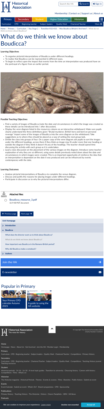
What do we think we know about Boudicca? (23, 240)
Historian (79, 19)
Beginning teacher (29, 24)
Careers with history (87, 371)
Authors (7, 254)
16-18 (24, 371)
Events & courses (50, 380)
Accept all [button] (91, 405)
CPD (16, 24)
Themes (39, 380)
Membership (61, 13)
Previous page (9, 214)
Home (3, 29)
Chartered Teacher (78, 24)
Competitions (76, 354)
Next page (26, 214)
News (13, 347)
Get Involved (30, 347)
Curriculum (6, 24)
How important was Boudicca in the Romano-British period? (30, 244)
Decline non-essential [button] (70, 405)
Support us (86, 13)
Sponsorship (64, 387)
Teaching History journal (91, 361)
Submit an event (90, 380)
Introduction (9, 225)
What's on (22, 373)
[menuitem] (7, 19)
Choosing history (71, 371)
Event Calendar (7, 387)
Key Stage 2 (33, 29)
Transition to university (54, 371)
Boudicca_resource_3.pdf (23, 200)
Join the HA (41, 347)
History (43, 394)
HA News (72, 394)
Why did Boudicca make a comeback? (20, 249)
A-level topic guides (36, 371)
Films (15, 373)
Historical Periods (27, 380)
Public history (77, 380)
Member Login (52, 347)
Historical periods (8, 371)
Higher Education (59, 19)
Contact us (74, 13)
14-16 (18, 371)
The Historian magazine (10, 380)
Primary (8, 19)
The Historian (34, 394)
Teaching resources (8, 363)
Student (39, 19)
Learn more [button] (46, 405)
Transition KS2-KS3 (49, 29)
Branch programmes (45, 387)
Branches (67, 380)
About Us (20, 347)
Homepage (5, 347)
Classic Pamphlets (55, 394)
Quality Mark (61, 24)
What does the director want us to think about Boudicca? (29, 235)
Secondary (23, 19)
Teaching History (21, 394)
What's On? (32, 387)
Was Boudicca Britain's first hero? (73, 29)
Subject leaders (46, 24)
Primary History (88, 354)
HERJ (65, 394)
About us (98, 13)
